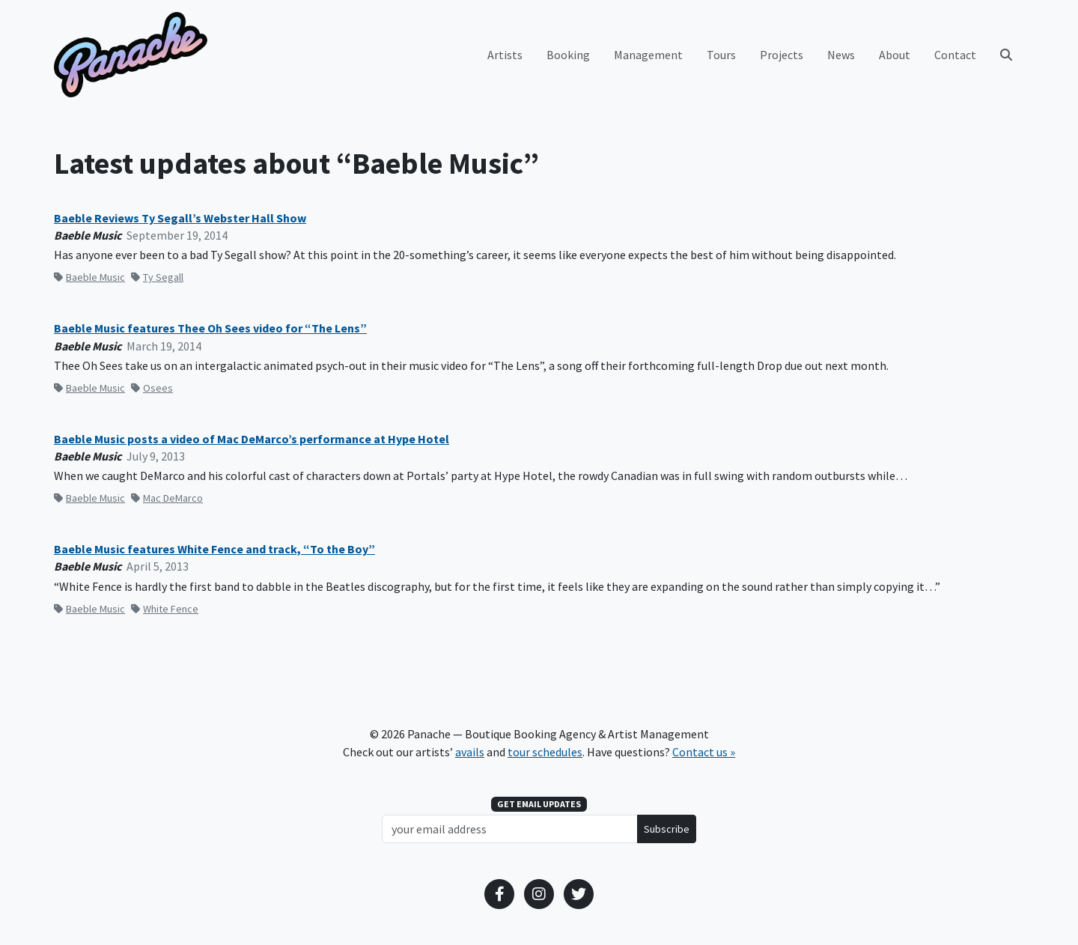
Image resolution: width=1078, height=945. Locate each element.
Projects (781, 54)
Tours (721, 54)
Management (648, 54)
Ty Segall (157, 277)
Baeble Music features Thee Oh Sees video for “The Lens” (210, 328)
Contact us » (703, 751)
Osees (152, 388)
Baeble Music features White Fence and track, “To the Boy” (214, 549)
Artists (505, 54)
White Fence (164, 609)
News (841, 54)
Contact (955, 54)
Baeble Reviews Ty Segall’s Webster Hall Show (180, 218)
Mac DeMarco (167, 498)
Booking (568, 54)
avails (469, 751)
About (894, 54)
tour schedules (545, 751)
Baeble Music (89, 277)
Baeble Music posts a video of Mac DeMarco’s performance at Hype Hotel (251, 439)
